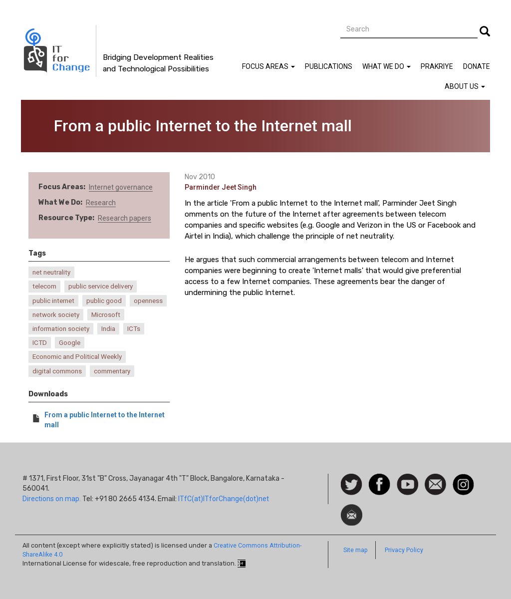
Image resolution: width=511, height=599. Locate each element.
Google (69, 342)
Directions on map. (51, 499)
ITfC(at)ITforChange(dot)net (223, 499)
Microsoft (105, 314)
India (108, 328)
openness (148, 300)
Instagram (463, 479)
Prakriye (437, 66)
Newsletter (351, 509)
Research (101, 203)
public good (104, 300)
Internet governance (121, 187)
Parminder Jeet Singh (220, 187)
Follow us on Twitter (351, 485)
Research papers (124, 218)
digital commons (57, 371)
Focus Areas (268, 66)
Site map (355, 550)
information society (60, 328)
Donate (476, 66)
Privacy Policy (404, 550)
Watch (407, 479)
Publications (328, 66)
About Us (465, 86)
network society (55, 314)
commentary (112, 371)
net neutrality (51, 272)
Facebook (379, 479)
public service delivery (100, 286)
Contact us (435, 484)
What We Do (386, 66)
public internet (53, 300)
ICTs (133, 328)
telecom (44, 286)
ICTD (39, 342)
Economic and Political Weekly (77, 356)
